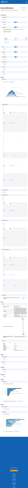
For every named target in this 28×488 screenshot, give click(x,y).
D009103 (4, 210)
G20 (14, 264)
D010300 (4, 264)
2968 (14, 348)
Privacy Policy (22, 487)
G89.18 (15, 285)
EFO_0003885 (11, 210)
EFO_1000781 (11, 122)
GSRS (22, 350)
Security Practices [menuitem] (14, 471)
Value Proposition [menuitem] (14, 466)
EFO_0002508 (11, 264)
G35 (14, 210)
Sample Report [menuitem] (14, 458)
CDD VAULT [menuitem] (14, 472)
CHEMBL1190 (16, 346)
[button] (23, 8)
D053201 (4, 122)
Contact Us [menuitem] (14, 473)
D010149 (4, 285)
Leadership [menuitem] (14, 470)
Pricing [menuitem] (14, 457)
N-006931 (26, 39)
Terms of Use (18, 487)
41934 (15, 347)
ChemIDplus (19, 350)
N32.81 (15, 122)
